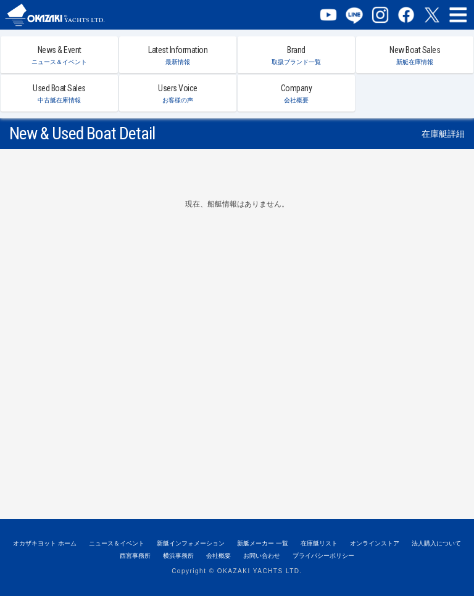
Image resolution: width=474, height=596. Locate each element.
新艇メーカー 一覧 (262, 543)
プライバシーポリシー (323, 555)
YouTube (328, 15)
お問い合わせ (261, 555)
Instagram (380, 15)
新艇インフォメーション (191, 543)
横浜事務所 (178, 555)
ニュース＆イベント (116, 543)
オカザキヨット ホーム (45, 543)
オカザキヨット (66, 15)
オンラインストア (374, 543)
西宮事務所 (135, 555)
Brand (296, 55)
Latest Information (177, 55)
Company (296, 93)
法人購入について (436, 543)
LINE (354, 15)
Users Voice (177, 93)
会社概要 (218, 555)
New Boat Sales (414, 55)
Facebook (406, 15)
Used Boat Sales (59, 93)
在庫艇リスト (319, 543)
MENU (458, 15)
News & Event (59, 55)
